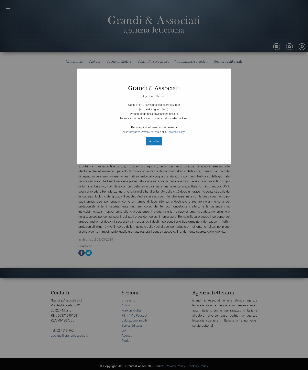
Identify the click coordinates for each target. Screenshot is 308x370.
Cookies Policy (176, 132)
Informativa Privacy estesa (142, 132)
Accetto (154, 141)
